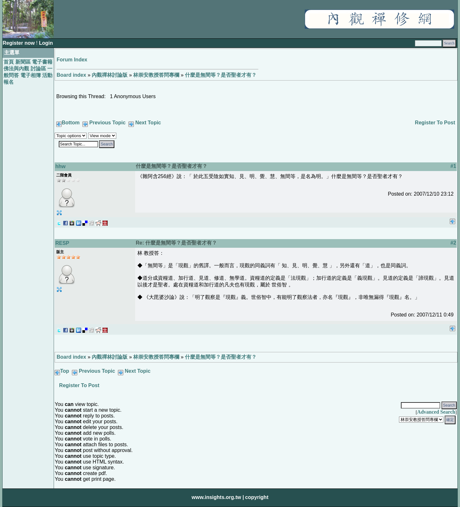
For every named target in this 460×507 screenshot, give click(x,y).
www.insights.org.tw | (218, 497)
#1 (453, 166)
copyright (256, 497)
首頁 (9, 62)
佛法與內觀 (16, 68)
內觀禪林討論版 (109, 75)
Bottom (71, 122)
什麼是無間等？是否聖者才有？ (221, 75)
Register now (19, 43)
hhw (60, 166)
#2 (453, 243)
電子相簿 (30, 75)
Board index (71, 75)
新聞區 (23, 62)
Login (46, 43)
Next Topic (148, 122)
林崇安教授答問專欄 (156, 75)
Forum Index (72, 59)
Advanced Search (436, 412)
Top (64, 371)
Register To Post (435, 122)
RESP (62, 243)
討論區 (38, 68)
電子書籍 (42, 62)
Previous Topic (107, 122)
